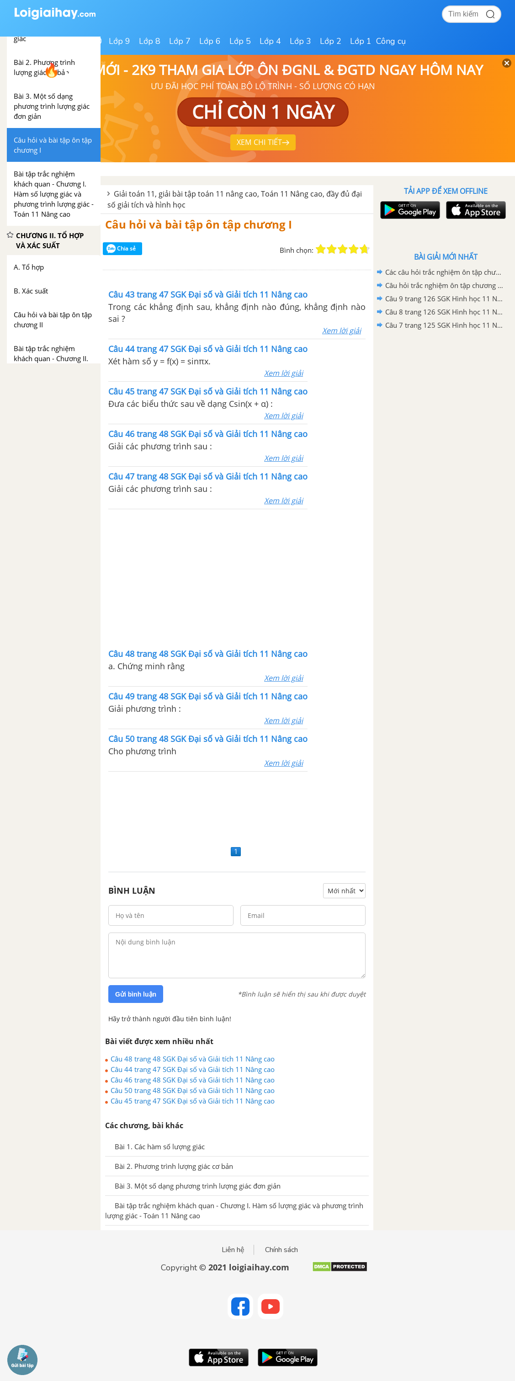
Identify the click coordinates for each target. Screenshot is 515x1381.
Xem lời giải (341, 330)
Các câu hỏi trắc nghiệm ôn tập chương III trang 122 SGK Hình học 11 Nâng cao (444, 272)
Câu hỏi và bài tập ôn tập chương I (198, 224)
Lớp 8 (149, 41)
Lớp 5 (240, 41)
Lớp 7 (180, 41)
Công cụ (391, 41)
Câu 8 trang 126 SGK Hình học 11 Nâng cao (444, 311)
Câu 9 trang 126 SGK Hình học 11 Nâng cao (444, 298)
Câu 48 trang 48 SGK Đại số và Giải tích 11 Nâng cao (193, 1058)
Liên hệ (233, 1250)
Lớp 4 (270, 41)
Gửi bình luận (135, 994)
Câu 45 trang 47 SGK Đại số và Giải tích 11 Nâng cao (193, 1100)
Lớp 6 (210, 41)
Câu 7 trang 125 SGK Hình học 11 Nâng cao (444, 325)
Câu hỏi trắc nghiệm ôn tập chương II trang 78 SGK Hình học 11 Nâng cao (444, 285)
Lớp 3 (300, 41)
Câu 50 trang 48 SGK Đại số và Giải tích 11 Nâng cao (193, 1090)
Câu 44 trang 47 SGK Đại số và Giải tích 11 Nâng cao (193, 1069)
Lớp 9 (119, 41)
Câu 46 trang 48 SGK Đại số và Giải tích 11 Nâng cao (193, 1079)
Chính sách (281, 1250)
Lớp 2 (330, 41)
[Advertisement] (237, 578)
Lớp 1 (361, 41)
